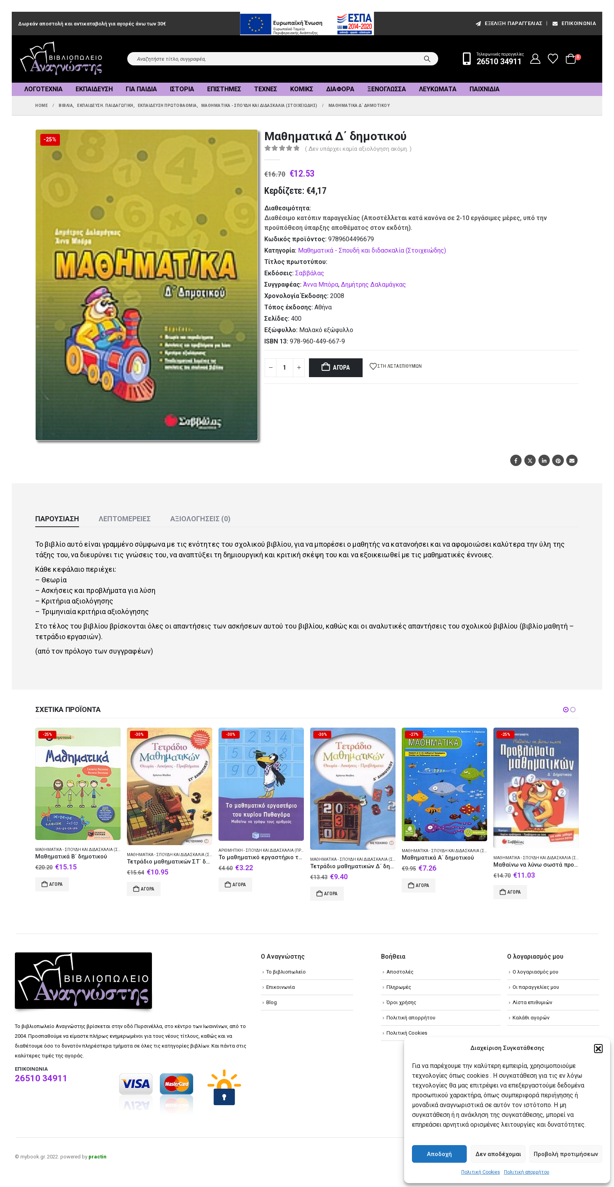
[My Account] (535, 59)
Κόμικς (301, 89)
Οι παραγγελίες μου (536, 987)
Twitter (530, 460)
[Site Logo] (61, 59)
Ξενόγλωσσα (386, 89)
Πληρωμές (398, 987)
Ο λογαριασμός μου (535, 972)
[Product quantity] (284, 367)
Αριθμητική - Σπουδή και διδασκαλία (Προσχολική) (271, 850)
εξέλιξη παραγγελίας (508, 23)
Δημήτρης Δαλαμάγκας (373, 284)
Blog (271, 1002)
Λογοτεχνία (43, 89)
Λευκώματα (438, 89)
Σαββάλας (309, 273)
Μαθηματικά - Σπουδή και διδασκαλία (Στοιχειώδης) (372, 250)
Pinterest (557, 460)
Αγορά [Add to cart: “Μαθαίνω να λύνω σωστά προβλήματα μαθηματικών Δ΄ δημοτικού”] (514, 892)
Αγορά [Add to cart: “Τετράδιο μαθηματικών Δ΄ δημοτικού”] (331, 893)
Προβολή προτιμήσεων (566, 1154)
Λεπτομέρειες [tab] (125, 519)
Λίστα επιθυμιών (532, 1002)
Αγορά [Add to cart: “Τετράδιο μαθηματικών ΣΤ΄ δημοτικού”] (147, 889)
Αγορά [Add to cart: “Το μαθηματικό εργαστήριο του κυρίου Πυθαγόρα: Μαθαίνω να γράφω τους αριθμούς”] (239, 884)
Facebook (516, 460)
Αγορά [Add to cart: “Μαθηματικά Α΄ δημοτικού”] (422, 885)
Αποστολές (400, 972)
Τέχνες (265, 89)
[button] (598, 1048)
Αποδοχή (439, 1154)
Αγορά (341, 367)
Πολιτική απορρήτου (526, 1172)
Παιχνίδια (485, 89)
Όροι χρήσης (401, 1002)
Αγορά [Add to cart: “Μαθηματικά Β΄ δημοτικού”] (56, 884)
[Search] (427, 58)
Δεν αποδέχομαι (498, 1154)
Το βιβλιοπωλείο (286, 972)
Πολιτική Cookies (480, 1172)
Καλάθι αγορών (531, 1018)
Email (572, 460)
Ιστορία (182, 89)
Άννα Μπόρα (320, 284)
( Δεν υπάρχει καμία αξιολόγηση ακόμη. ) (358, 148)
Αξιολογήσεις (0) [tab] (200, 519)
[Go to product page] (78, 784)
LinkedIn (544, 460)
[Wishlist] (553, 59)
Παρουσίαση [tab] (57, 519)
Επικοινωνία (573, 23)
